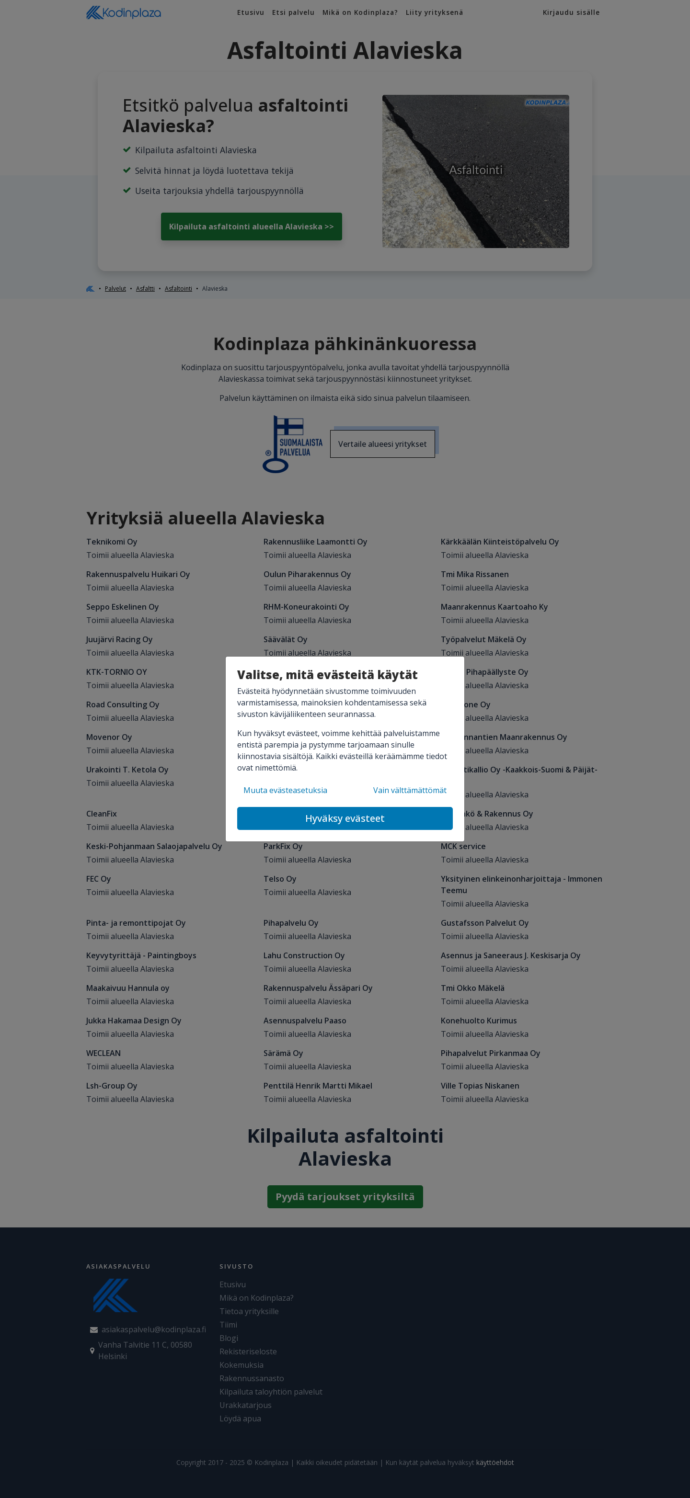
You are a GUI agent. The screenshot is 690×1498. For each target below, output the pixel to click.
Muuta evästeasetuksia (285, 790)
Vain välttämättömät (410, 790)
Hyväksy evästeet (345, 818)
